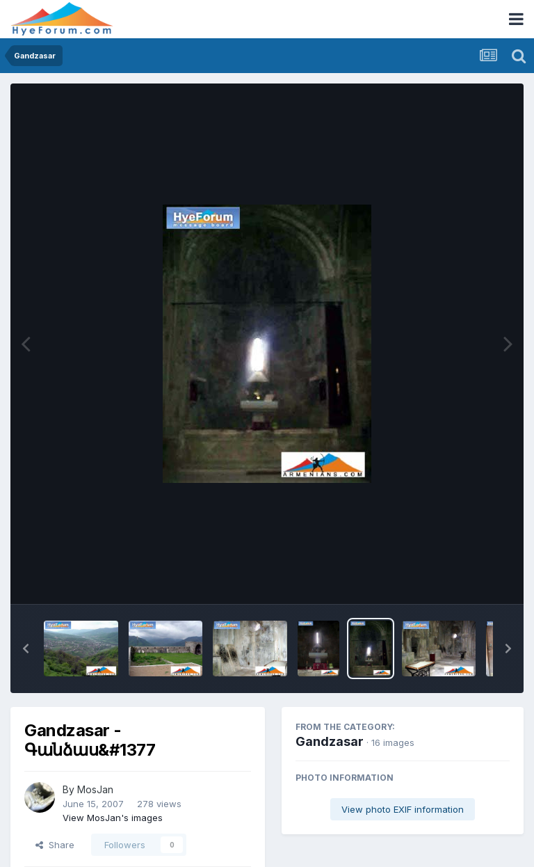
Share (54, 844)
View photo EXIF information (402, 809)
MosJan (95, 789)
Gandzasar (330, 741)
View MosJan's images (113, 817)
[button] (25, 648)
